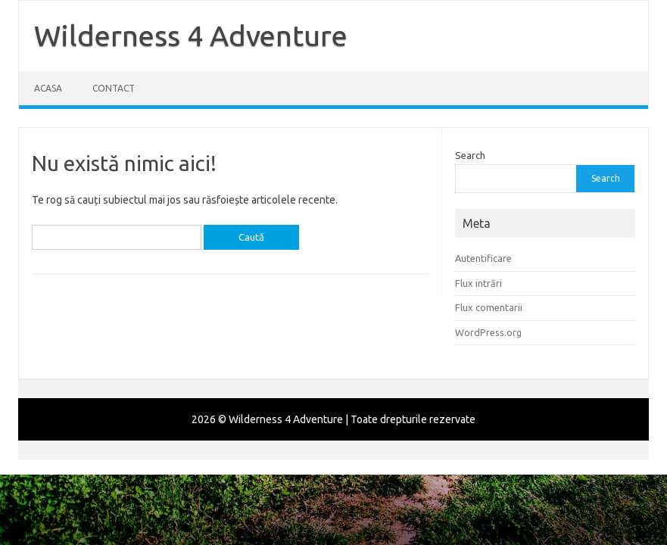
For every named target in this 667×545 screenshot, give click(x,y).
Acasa (48, 88)
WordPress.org (488, 332)
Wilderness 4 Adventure (191, 35)
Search (470, 155)
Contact (113, 88)
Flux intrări (478, 283)
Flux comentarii (488, 307)
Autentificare (483, 258)
